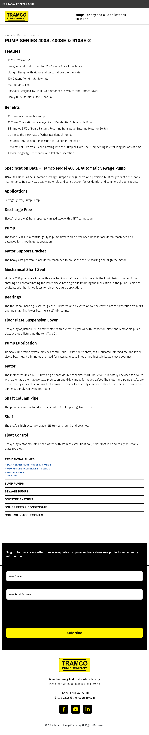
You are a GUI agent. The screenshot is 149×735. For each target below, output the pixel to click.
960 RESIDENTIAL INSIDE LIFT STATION (28, 468)
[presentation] (74, 614)
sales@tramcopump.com (79, 697)
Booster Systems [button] (19, 499)
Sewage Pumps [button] (16, 491)
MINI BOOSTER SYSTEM (15, 474)
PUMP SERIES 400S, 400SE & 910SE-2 (29, 464)
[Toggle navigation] (145, 4)
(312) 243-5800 (79, 693)
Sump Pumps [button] (14, 483)
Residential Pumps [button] (20, 459)
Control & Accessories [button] (24, 515)
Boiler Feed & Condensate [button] (26, 507)
